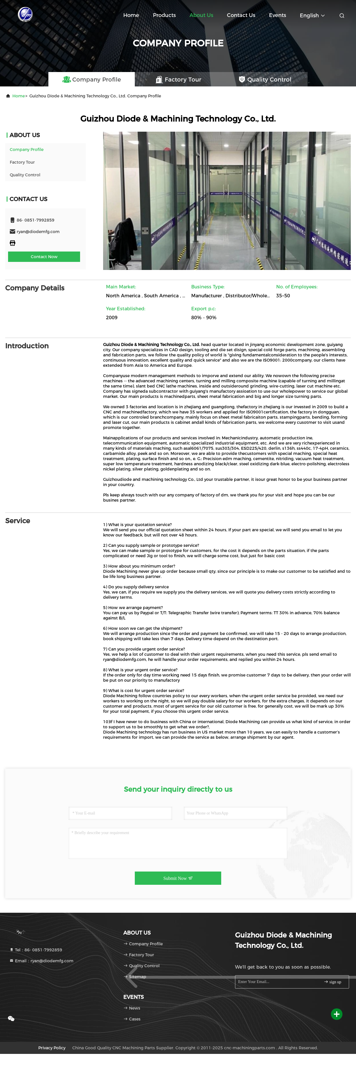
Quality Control (25, 174)
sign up (332, 981)
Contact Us (241, 15)
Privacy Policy (51, 1047)
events (277, 15)
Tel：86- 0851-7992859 (35, 949)
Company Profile (26, 149)
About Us (201, 15)
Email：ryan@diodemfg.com (41, 960)
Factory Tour (22, 162)
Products (164, 15)
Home (131, 15)
